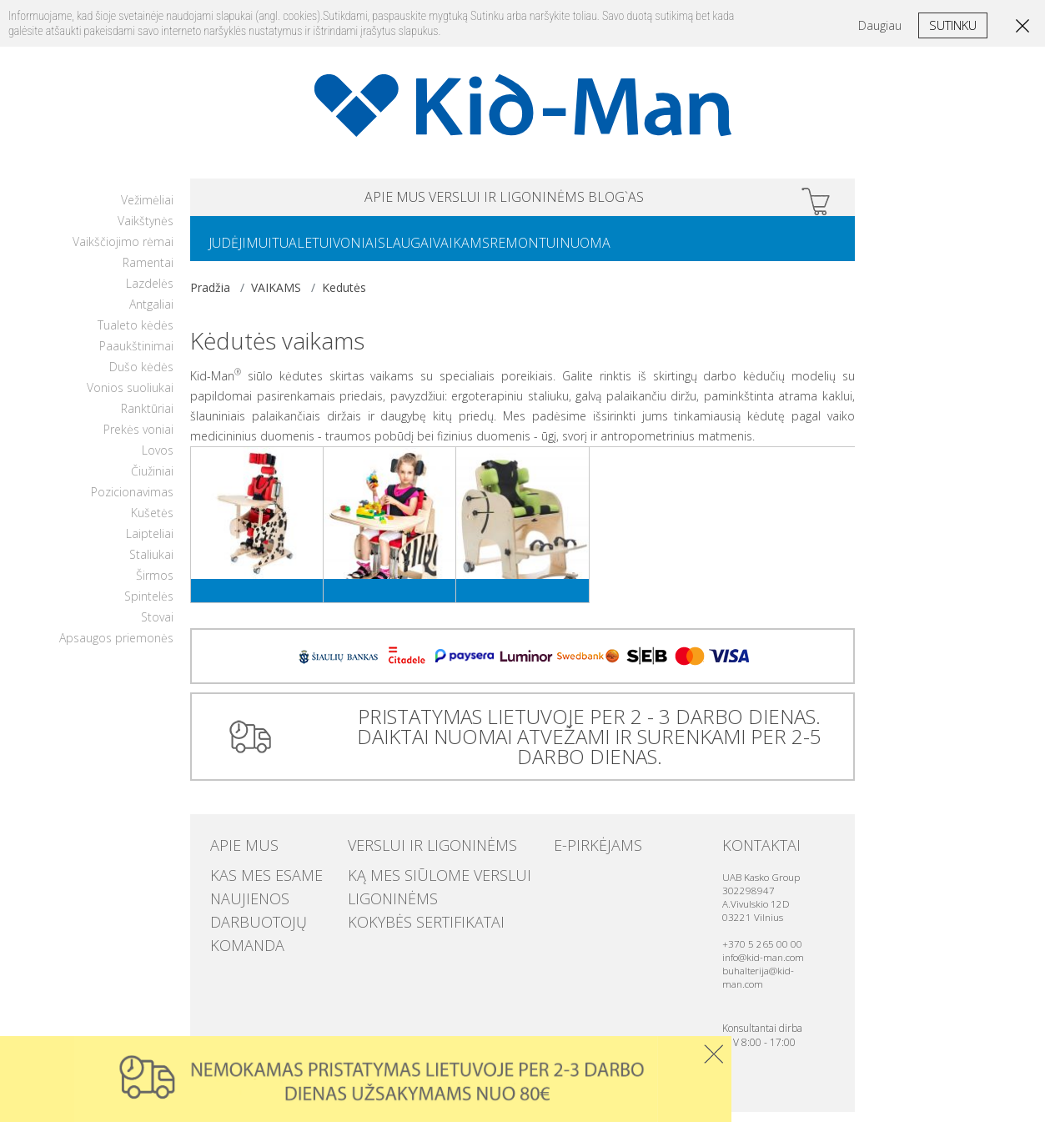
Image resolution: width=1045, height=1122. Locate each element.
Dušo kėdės (141, 377)
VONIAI (388, 251)
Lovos (157, 460)
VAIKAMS (521, 251)
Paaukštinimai (136, 356)
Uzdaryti (713, 1054)
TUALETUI (322, 251)
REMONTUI (598, 251)
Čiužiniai (152, 481)
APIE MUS (329, 200)
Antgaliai (151, 314)
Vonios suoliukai (130, 397)
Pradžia (210, 297)
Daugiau (880, 25)
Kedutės (344, 297)
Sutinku (953, 25)
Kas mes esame (250, 881)
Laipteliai (149, 543)
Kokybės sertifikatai (403, 915)
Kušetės (152, 523)
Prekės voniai (138, 439)
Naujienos (238, 898)
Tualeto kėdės (135, 335)
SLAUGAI (452, 251)
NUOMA (671, 251)
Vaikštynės (145, 231)
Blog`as (681, 200)
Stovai (157, 627)
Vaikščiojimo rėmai (123, 251)
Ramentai (148, 272)
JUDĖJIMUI (247, 251)
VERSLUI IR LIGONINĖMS (507, 200)
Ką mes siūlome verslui (413, 881)
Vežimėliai (147, 210)
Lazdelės (149, 293)
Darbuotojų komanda (272, 915)
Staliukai (151, 564)
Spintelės (148, 606)
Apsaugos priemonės (116, 648)
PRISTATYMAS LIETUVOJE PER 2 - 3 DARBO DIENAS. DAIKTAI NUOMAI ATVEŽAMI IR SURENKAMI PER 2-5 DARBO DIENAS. (582, 746)
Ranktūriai (147, 418)
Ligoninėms (380, 898)
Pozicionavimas (132, 502)
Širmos (154, 585)
